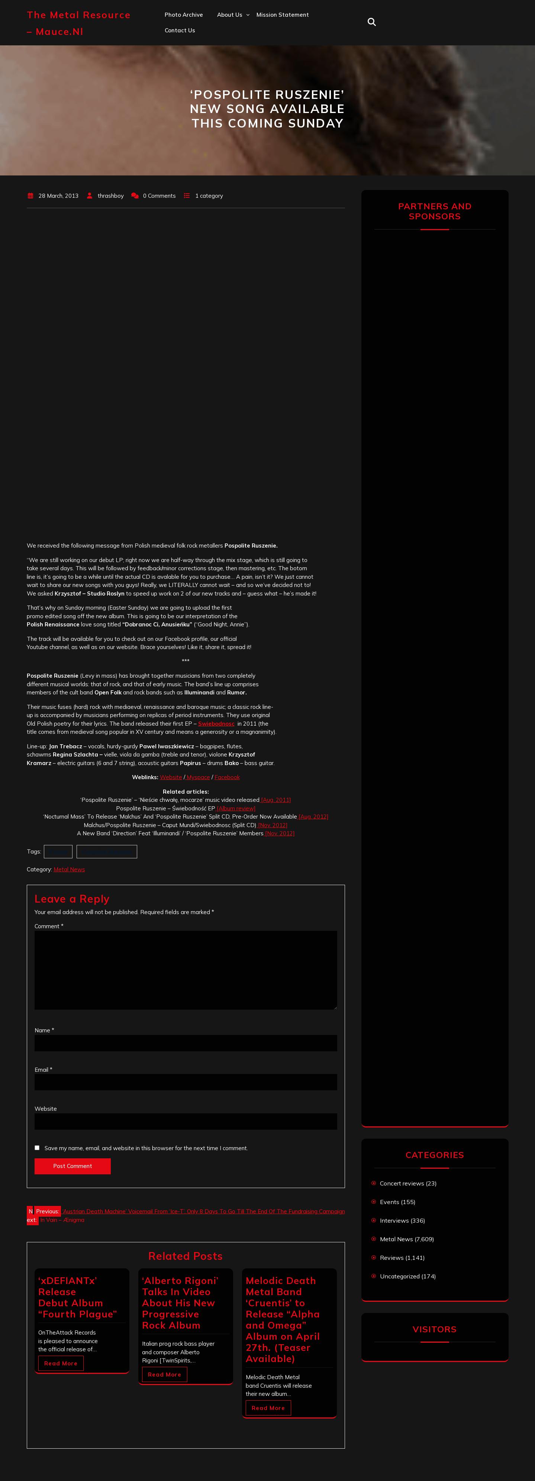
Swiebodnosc (216, 723)
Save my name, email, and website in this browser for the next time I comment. (146, 1148)
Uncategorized (400, 1276)
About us (229, 14)
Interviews (394, 1220)
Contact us (180, 30)
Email (43, 1069)
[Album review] (235, 808)
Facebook (227, 777)
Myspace (197, 777)
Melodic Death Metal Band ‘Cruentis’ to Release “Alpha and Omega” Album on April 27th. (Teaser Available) (283, 1319)
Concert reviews (402, 1183)
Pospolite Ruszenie (107, 851)
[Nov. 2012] (272, 825)
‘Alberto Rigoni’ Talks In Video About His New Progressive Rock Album (180, 1303)
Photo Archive (184, 14)
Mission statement (283, 14)
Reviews (392, 1257)
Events (389, 1202)
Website (171, 777)
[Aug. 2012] (313, 816)
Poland (58, 851)
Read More (61, 1363)
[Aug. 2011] (275, 799)
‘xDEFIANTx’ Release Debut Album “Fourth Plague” (77, 1297)
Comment (49, 926)
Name (44, 1030)
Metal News (69, 869)
